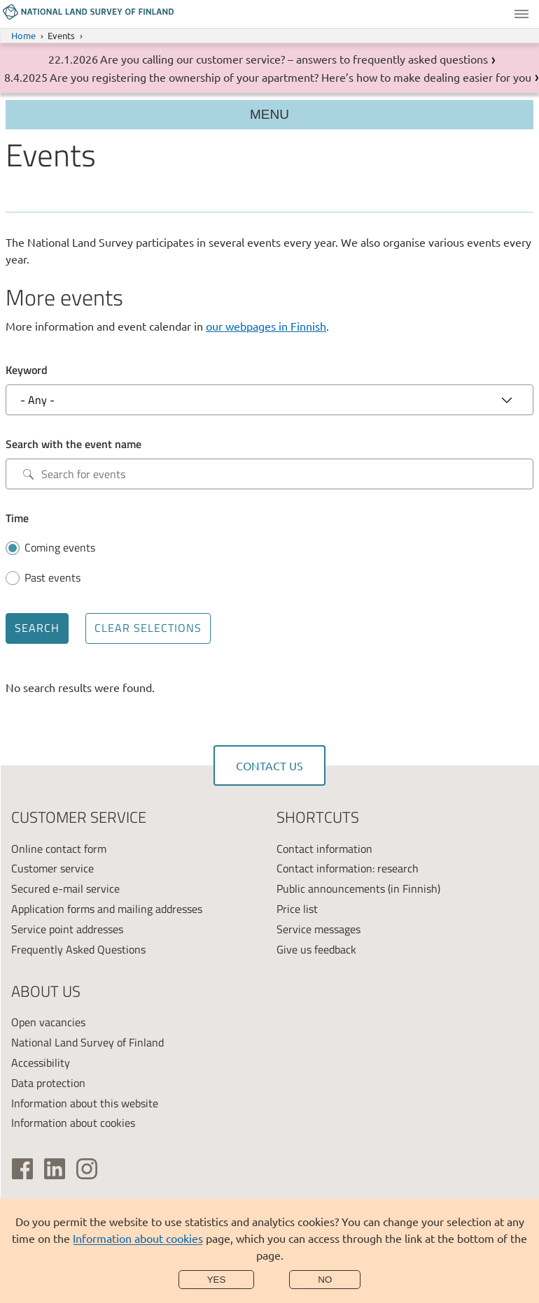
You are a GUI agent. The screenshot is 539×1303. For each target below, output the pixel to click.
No (325, 1279)
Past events (52, 577)
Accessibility (40, 1062)
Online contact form (58, 848)
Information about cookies (138, 1238)
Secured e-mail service (65, 888)
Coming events (59, 547)
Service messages (318, 929)
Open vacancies (48, 1022)
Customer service (52, 868)
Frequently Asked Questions (78, 949)
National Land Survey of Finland (87, 1042)
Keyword (27, 369)
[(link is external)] (22, 1168)
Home (23, 35)
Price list (297, 908)
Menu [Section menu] (269, 114)
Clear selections (148, 627)
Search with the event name (73, 444)
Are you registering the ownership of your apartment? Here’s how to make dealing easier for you (290, 77)
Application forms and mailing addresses (106, 908)
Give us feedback (316, 949)
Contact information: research (347, 868)
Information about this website (84, 1103)
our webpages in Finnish (266, 326)
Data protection (48, 1082)
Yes (216, 1279)
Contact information (324, 848)
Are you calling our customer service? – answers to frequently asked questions (294, 59)
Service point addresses (67, 929)
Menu (521, 14)
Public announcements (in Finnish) (358, 888)
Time (17, 518)
